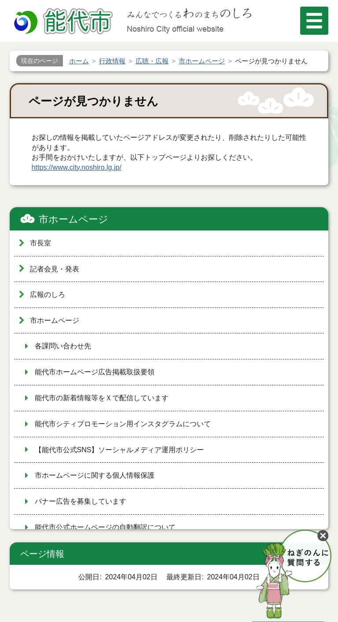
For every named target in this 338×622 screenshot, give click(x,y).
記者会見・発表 (54, 269)
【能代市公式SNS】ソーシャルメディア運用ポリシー (119, 450)
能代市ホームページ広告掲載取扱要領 (94, 372)
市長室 (40, 243)
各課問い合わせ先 (63, 346)
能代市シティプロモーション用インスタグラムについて (123, 424)
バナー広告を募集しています (80, 501)
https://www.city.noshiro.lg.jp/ (76, 167)
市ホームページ (73, 219)
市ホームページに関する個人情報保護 (94, 475)
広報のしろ (47, 294)
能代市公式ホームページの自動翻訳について (105, 527)
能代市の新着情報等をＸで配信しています (102, 398)
